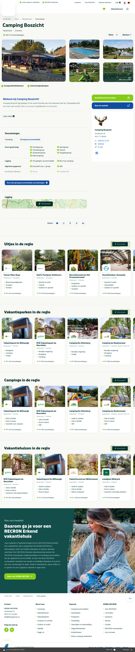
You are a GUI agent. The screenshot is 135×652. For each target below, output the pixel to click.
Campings (41, 609)
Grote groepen (40, 19)
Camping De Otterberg (79, 343)
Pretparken (75, 617)
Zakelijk (40, 628)
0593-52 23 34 (103, 141)
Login (118, 2)
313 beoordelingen (15, 361)
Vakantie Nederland (105, 2)
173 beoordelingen (17, 35)
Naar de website (112, 106)
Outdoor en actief (43, 624)
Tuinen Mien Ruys (12, 275)
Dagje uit (40, 632)
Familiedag (75, 621)
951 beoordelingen (48, 361)
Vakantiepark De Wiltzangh (16, 343)
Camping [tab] (9, 139)
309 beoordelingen (81, 361)
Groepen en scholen (45, 621)
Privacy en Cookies (96, 647)
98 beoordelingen (80, 293)
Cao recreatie (110, 632)
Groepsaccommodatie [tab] (30, 139)
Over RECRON (90, 2)
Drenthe (81, 280)
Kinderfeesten (76, 632)
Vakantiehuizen (120, 9)
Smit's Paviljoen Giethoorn (48, 275)
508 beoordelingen (113, 361)
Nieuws (107, 621)
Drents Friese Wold (124, 346)
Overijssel (16, 278)
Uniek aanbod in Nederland (29, 2)
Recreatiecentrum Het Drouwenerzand (79, 276)
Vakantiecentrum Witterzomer (83, 479)
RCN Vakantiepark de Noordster (46, 344)
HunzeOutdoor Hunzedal (113, 275)
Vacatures (77, 2)
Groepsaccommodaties (79, 609)
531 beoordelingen (15, 293)
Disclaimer (109, 647)
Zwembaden (75, 613)
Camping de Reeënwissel (113, 343)
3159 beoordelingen (113, 293)
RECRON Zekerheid (50, 2)
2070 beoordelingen (48, 293)
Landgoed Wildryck (111, 479)
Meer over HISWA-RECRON (19, 576)
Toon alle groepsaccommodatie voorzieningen (27, 183)
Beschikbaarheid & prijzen (112, 98)
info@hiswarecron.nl (11, 617)
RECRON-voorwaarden (113, 628)
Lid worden (109, 613)
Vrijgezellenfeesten (78, 628)
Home (16, 19)
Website (101, 144)
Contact (108, 624)
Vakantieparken (43, 617)
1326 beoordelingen (81, 498)
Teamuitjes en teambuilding (81, 624)
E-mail (100, 147)
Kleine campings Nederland (81, 636)
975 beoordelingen (113, 498)
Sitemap (125, 647)
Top (130, 598)
